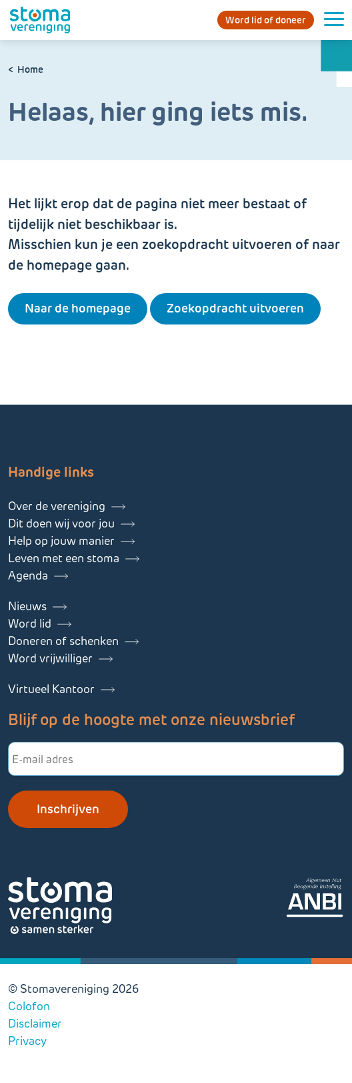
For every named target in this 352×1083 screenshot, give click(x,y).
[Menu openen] (334, 20)
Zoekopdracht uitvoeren (235, 308)
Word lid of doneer (265, 20)
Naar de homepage (78, 308)
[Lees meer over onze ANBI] (314, 899)
